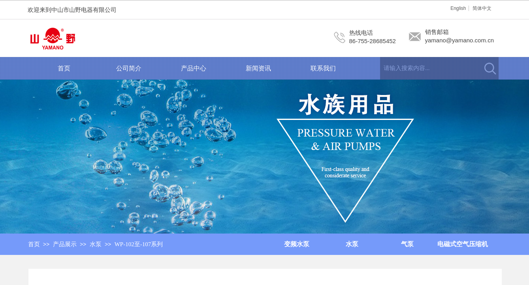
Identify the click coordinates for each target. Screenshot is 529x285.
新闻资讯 (258, 68)
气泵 (407, 244)
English (458, 8)
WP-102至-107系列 (139, 244)
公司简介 (128, 68)
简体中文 (482, 8)
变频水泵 (296, 244)
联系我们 (323, 68)
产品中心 (193, 68)
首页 (64, 68)
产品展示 (65, 244)
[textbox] (429, 68)
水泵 (96, 244)
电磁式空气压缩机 (462, 244)
